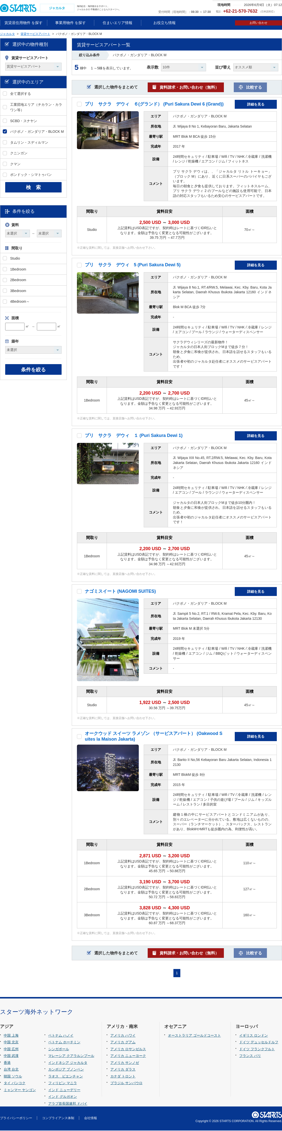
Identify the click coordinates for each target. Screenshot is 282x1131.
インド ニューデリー (64, 1090)
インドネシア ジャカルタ (67, 1063)
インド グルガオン (62, 1097)
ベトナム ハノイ (60, 1036)
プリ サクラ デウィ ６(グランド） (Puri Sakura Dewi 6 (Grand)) (154, 104)
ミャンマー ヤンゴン (20, 1090)
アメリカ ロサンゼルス (128, 1049)
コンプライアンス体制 (58, 1118)
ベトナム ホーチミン (64, 1043)
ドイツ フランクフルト (257, 1049)
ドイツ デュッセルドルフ (258, 1043)
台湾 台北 (11, 1070)
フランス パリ (250, 1056)
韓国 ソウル (13, 1077)
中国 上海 (11, 1036)
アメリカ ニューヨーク (128, 1056)
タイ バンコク (14, 1084)
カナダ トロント (123, 1077)
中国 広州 (11, 1049)
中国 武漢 (11, 1056)
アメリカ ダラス (123, 1070)
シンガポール (58, 1049)
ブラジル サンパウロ (126, 1084)
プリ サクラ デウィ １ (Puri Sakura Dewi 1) (134, 436)
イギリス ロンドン (253, 1036)
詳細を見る (255, 105)
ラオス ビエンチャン (65, 1077)
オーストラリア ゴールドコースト (194, 1036)
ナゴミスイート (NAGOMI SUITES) (120, 591)
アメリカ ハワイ (123, 1036)
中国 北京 (11, 1043)
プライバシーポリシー (16, 1118)
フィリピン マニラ (62, 1084)
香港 (7, 1063)
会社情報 (90, 1118)
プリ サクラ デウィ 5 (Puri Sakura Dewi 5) (133, 265)
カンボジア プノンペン (66, 1070)
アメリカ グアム (123, 1043)
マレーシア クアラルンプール (71, 1056)
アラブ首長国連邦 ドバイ (67, 1104)
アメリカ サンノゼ (124, 1063)
